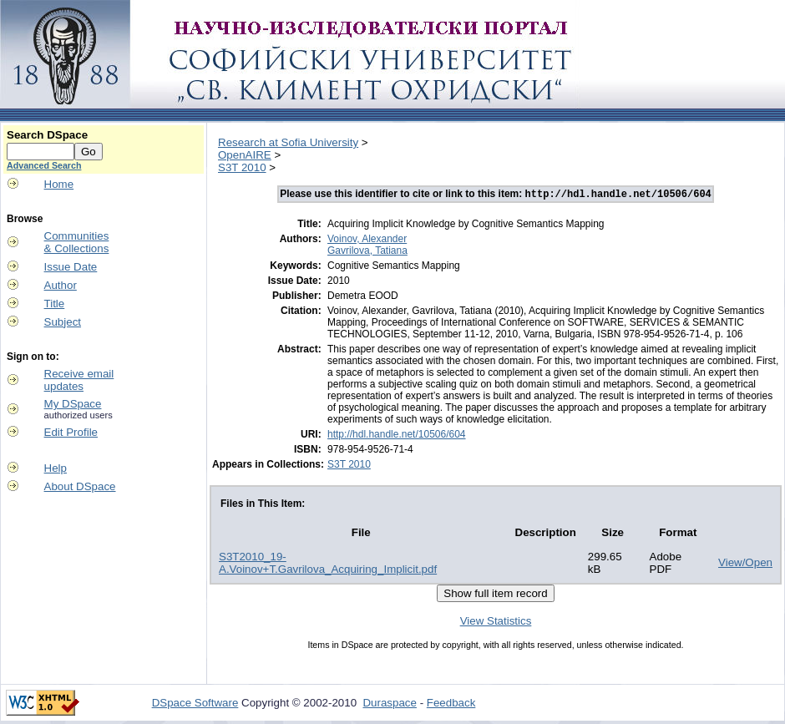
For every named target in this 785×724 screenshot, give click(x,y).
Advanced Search (44, 165)
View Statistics (496, 622)
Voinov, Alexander (367, 240)
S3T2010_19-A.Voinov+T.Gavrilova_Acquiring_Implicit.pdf (328, 564)
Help (55, 468)
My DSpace (73, 403)
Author (60, 285)
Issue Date (71, 267)
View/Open (745, 564)
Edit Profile (71, 432)
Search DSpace (47, 135)
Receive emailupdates (79, 379)
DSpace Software (195, 704)
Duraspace (389, 704)
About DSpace (80, 486)
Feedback (451, 704)
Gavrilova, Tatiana (367, 252)
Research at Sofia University (288, 142)
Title (54, 303)
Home (59, 184)
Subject (62, 322)
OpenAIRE (244, 155)
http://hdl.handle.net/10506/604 (396, 436)
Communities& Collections (76, 242)
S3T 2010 (242, 167)
